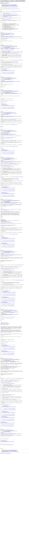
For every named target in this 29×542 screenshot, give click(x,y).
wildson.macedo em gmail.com (11, 155)
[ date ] (10, 539)
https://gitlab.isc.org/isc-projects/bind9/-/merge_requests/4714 (10, 252)
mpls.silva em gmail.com (13, 53)
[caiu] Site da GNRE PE (14, 5)
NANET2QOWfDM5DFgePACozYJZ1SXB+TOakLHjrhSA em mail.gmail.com (9, 375)
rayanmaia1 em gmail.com (7, 2)
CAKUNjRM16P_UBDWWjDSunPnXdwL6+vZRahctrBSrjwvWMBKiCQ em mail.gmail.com (11, 192)
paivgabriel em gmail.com (10, 188)
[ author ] (17, 539)
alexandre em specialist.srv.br (14, 107)
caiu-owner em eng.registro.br (7, 21)
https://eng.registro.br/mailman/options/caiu (7, 86)
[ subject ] (15, 539)
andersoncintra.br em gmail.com (5, 269)
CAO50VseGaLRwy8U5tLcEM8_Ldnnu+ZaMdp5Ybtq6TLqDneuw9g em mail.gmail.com (11, 42)
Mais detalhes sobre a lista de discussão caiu (5, 541)
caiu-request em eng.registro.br (7, 18)
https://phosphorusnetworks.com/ (5, 264)
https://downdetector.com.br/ (14, 174)
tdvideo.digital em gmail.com (18, 70)
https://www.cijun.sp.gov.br (5, 387)
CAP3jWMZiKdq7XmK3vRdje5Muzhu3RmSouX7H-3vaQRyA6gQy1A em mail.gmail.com (11, 304)
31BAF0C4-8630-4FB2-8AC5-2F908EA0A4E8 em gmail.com (12, 56)
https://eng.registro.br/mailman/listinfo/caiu (10, 16)
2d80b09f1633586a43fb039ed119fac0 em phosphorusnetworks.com (13, 241)
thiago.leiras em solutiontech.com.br (15, 429)
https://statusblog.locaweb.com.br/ (9, 58)
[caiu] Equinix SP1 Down (14, 4)
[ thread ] (12, 539)
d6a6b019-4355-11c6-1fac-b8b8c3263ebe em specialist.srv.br (13, 110)
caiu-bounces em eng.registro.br (10, 438)
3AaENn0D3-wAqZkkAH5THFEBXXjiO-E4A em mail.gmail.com (8, 159)
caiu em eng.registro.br (6, 14)
